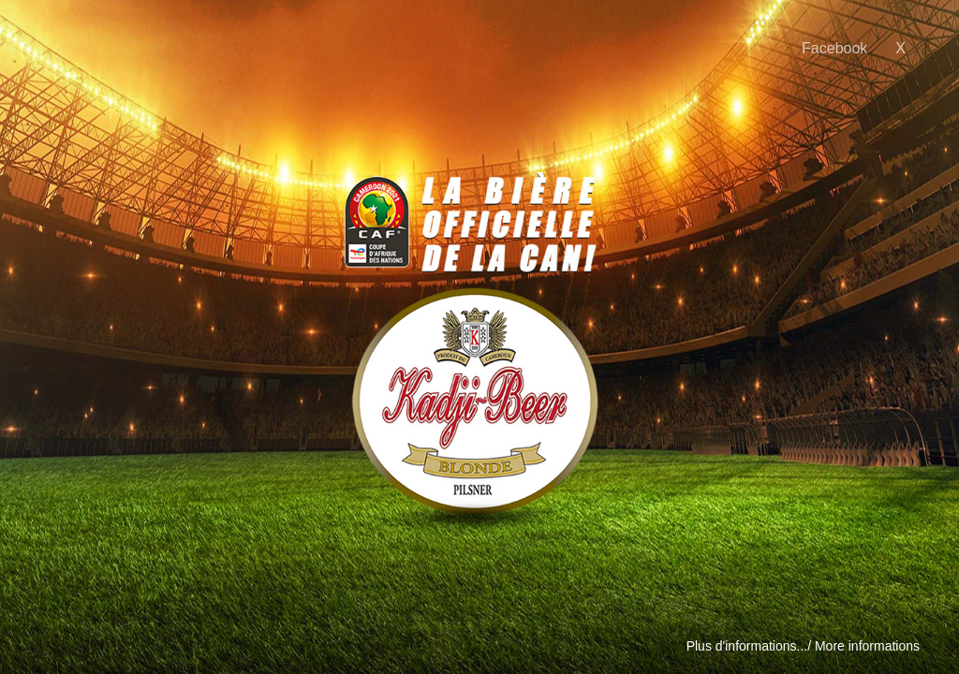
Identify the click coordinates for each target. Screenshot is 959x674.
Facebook (834, 48)
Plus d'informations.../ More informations (803, 645)
